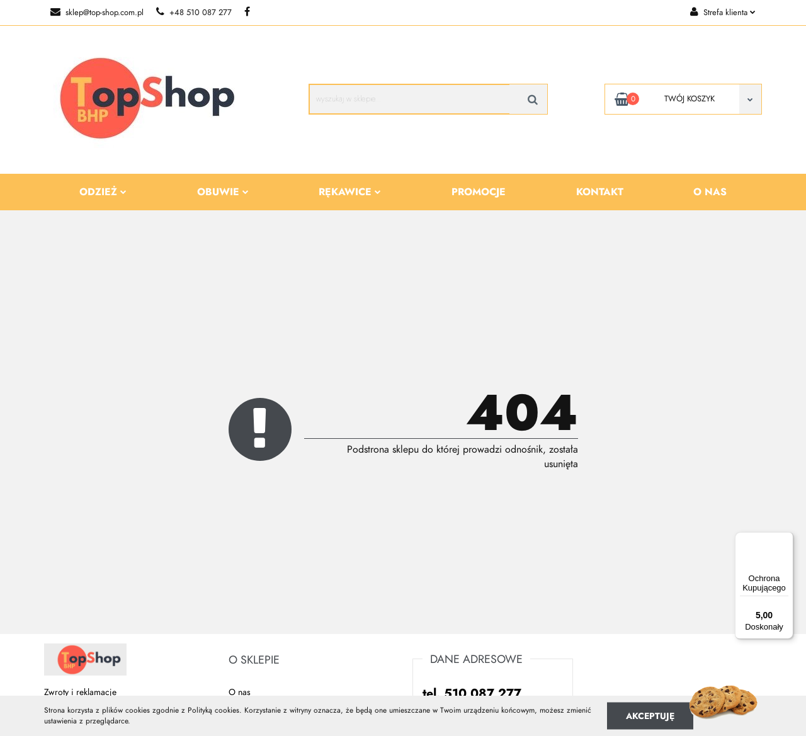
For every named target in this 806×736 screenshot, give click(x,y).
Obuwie (223, 192)
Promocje (478, 192)
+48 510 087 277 (194, 12)
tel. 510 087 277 (472, 693)
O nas (710, 192)
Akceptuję (650, 716)
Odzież (103, 192)
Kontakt (599, 192)
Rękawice (350, 192)
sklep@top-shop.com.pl (97, 12)
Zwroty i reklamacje (80, 692)
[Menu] (785, 539)
